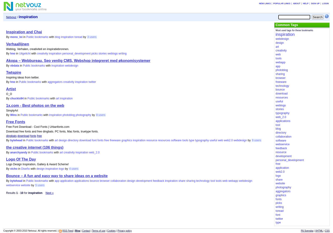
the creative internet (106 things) (34, 147)
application (67, 180)
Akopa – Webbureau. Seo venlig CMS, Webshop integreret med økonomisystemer (78, 61)
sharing (190, 180)
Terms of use (98, 231)
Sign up (315, 3)
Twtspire (13, 72)
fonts (33, 136)
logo (61, 168)
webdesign (71, 65)
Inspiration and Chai (24, 32)
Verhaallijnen (17, 44)
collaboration (118, 180)
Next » (50, 193)
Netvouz (11, 17)
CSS (327, 231)
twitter (92, 82)
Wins (13, 115)
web (220, 140)
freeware (115, 140)
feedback (158, 180)
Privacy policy (125, 231)
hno (12, 53)
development (144, 180)
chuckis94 (17, 98)
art (57, 98)
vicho (13, 168)
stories (102, 53)
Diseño (25, 168)
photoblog (69, 115)
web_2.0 (94, 152)
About (296, 3)
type (191, 140)
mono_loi (16, 37)
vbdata (14, 65)
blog (57, 37)
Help (305, 3)
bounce (94, 180)
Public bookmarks (37, 37)
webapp (233, 180)
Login (325, 3)
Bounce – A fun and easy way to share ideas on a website (57, 176)
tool (212, 180)
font (94, 140)
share (181, 180)
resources (164, 140)
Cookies (111, 231)
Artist (11, 89)
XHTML (319, 231)
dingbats (11, 136)
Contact (86, 231)
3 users (91, 37)
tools (185, 140)
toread (78, 37)
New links (265, 3)
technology (203, 180)
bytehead (16, 140)
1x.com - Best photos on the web (35, 106)
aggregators (54, 82)
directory (73, 140)
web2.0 (228, 140)
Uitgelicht (24, 53)
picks (94, 53)
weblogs (113, 53)
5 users (39, 185)
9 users (256, 140)
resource (151, 140)
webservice (13, 185)
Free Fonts (15, 122)
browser (105, 180)
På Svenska (307, 231)
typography (202, 140)
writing (122, 53)
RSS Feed (67, 231)
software (176, 140)
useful (213, 140)
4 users (73, 168)
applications (81, 180)
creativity (42, 53)
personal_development (76, 53)
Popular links (281, 3)
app (57, 180)
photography (83, 115)
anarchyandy (18, 152)
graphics (126, 140)
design (63, 140)
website (25, 185)
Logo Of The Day (21, 159)
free (39, 136)
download (23, 136)
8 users (100, 115)
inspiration (67, 37)
